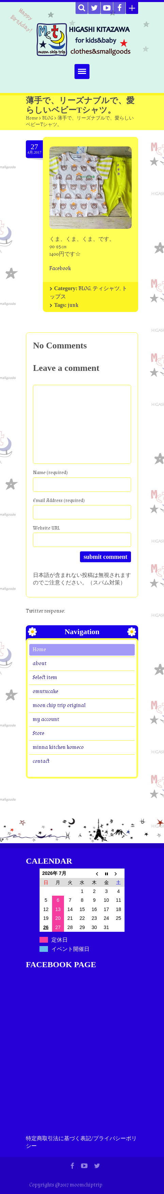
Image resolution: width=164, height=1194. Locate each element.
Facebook (60, 268)
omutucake (45, 691)
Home (32, 118)
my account (46, 719)
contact (41, 761)
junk (73, 305)
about (40, 663)
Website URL (46, 528)
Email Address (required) (59, 500)
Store (38, 733)
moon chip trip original (59, 705)
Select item (45, 677)
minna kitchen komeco (58, 747)
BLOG (47, 118)
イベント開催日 (70, 949)
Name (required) (50, 472)
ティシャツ (106, 288)
